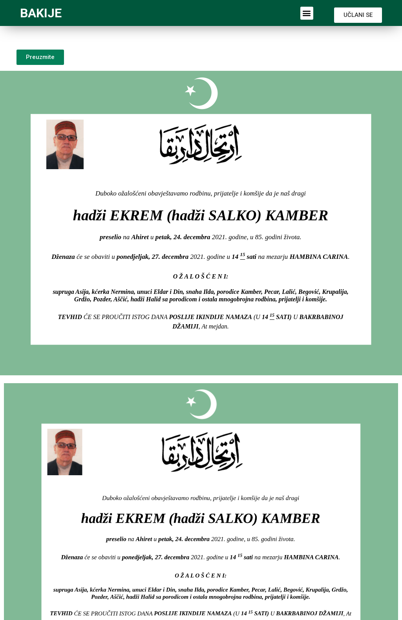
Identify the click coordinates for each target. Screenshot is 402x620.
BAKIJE (41, 13)
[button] (306, 13)
